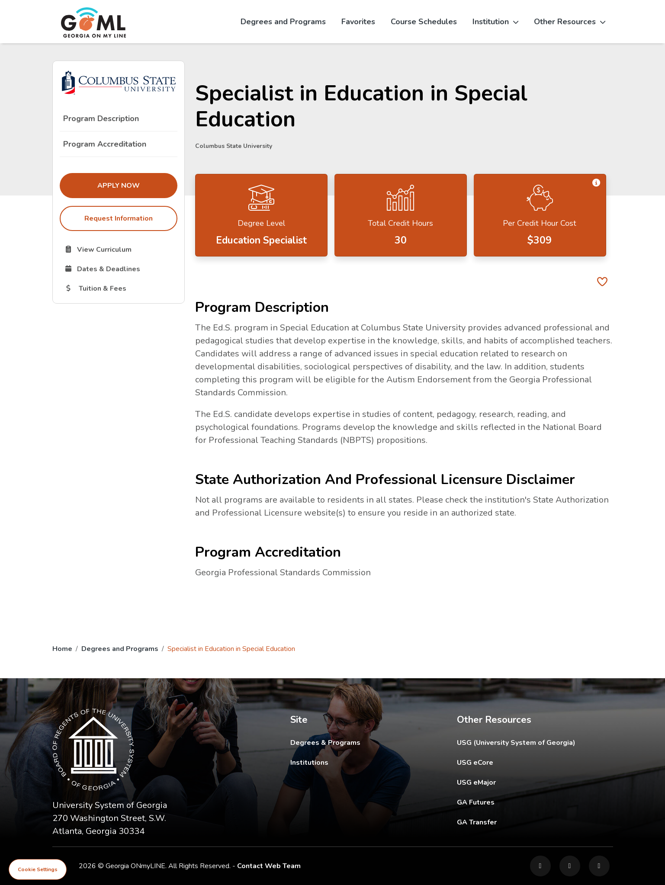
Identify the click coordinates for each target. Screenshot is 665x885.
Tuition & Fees (120, 288)
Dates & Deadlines (120, 268)
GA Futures (534, 802)
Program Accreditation (104, 144)
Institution (495, 21)
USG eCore (525, 762)
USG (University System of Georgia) (523, 742)
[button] (596, 183)
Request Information (118, 218)
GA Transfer (535, 822)
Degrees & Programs (325, 742)
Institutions (309, 762)
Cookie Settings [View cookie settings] (38, 869)
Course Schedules (424, 21)
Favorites (358, 21)
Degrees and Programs (283, 21)
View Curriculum (120, 249)
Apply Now (137, 185)
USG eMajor (527, 782)
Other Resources (569, 21)
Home (62, 649)
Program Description (101, 118)
